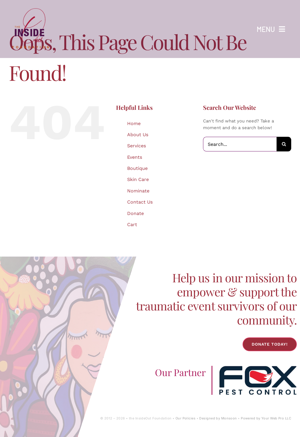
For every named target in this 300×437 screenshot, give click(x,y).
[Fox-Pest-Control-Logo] (258, 368)
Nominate (138, 191)
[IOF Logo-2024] (31, 6)
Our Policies (185, 418)
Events (134, 157)
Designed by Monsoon (218, 418)
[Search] (284, 144)
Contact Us (140, 202)
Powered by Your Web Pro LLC (266, 418)
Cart (132, 224)
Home (134, 123)
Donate (135, 213)
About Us (137, 134)
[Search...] (240, 144)
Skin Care (138, 179)
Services (136, 145)
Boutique (137, 168)
